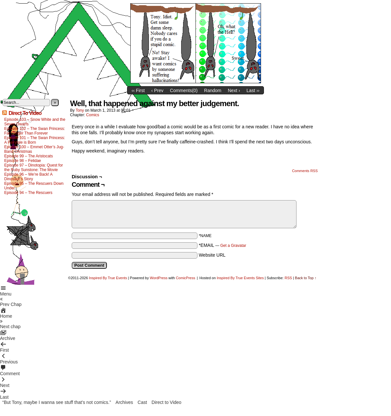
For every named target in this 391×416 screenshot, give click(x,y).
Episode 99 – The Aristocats (28, 156)
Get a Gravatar (233, 245)
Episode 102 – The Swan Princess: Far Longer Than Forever (34, 131)
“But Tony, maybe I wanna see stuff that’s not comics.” (56, 402)
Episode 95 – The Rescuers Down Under (34, 185)
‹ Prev (157, 90)
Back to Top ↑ (305, 278)
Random (212, 90)
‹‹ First (138, 90)
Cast (142, 402)
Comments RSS (305, 171)
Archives (124, 402)
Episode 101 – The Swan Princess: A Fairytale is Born (34, 140)
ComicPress (185, 278)
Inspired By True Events (108, 278)
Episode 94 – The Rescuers (28, 192)
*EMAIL (222, 245)
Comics (92, 115)
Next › (234, 90)
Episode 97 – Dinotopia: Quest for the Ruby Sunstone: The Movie (33, 167)
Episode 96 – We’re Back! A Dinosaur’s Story (28, 176)
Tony (80, 110)
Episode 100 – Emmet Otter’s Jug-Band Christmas (34, 149)
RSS (288, 278)
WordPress (158, 278)
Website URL (212, 255)
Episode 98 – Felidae (22, 160)
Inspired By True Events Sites (240, 278)
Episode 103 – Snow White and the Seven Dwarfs (34, 121)
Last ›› (253, 90)
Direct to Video (166, 402)
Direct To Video (24, 113)
